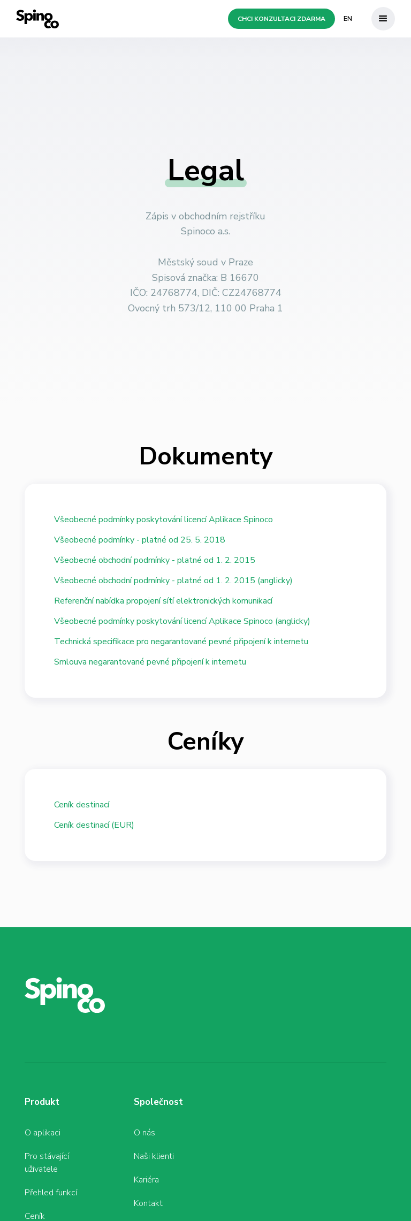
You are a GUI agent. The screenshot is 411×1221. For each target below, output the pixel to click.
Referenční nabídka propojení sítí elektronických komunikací (163, 601)
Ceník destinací (81, 805)
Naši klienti (154, 1156)
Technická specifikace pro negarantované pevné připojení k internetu (181, 641)
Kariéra (146, 1180)
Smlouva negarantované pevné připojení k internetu (150, 662)
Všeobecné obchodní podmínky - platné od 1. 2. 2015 (154, 560)
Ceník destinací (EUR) (94, 825)
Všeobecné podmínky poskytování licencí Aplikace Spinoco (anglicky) (182, 621)
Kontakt (148, 1203)
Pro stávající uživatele (47, 1162)
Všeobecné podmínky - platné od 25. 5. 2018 (139, 540)
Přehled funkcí (51, 1193)
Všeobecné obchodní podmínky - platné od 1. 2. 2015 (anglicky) (173, 580)
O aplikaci (42, 1133)
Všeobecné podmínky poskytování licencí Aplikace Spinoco (163, 519)
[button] (383, 18)
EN (348, 18)
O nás (144, 1133)
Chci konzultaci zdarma (281, 18)
